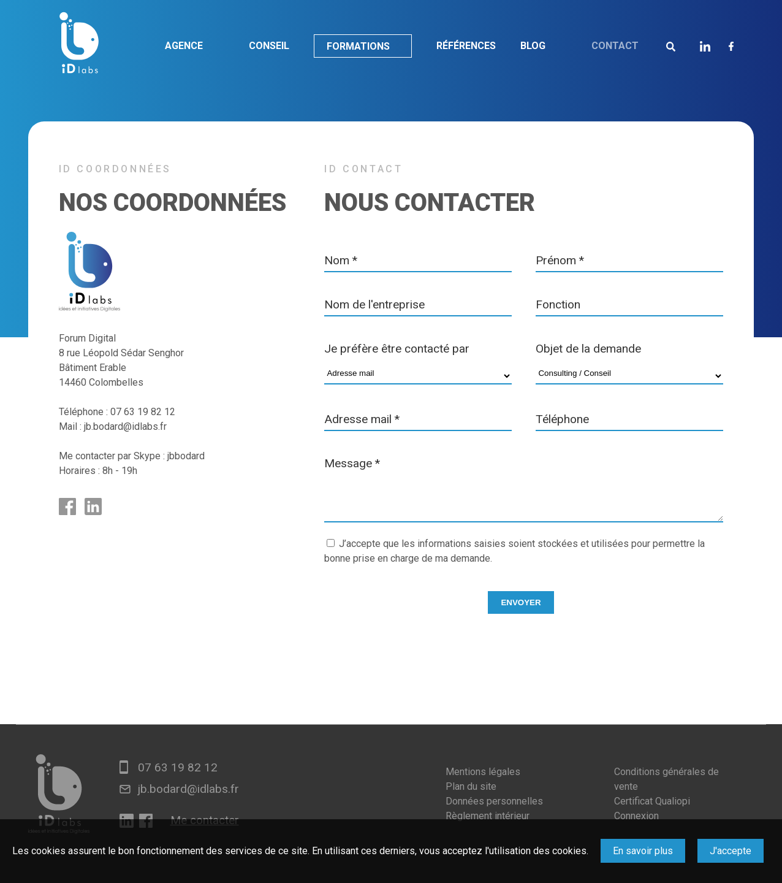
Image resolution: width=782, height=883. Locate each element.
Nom (340, 260)
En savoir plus (643, 851)
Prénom (560, 260)
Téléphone (562, 419)
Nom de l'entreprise (374, 304)
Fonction (558, 304)
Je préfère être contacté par (396, 349)
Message (352, 463)
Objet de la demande (588, 349)
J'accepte (730, 851)
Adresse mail (362, 419)
